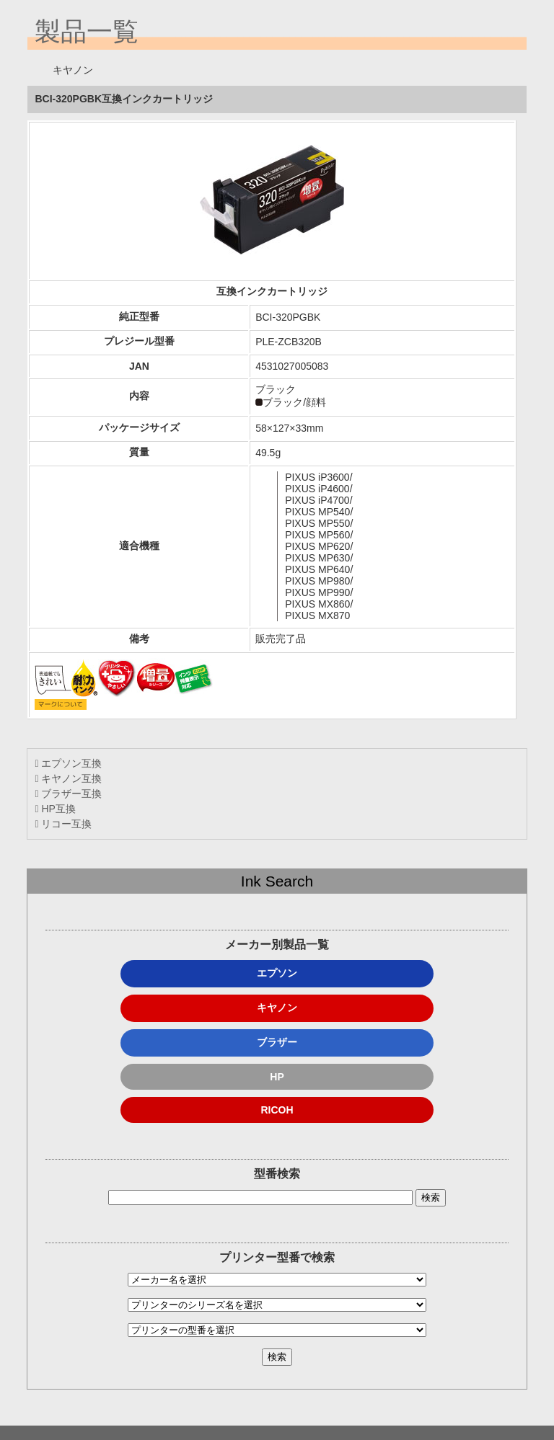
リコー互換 (63, 824)
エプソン (277, 973)
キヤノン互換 (68, 778)
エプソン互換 (68, 763)
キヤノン (277, 1007)
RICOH (276, 1110)
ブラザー (277, 1042)
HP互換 (55, 808)
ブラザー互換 (68, 793)
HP (276, 1077)
